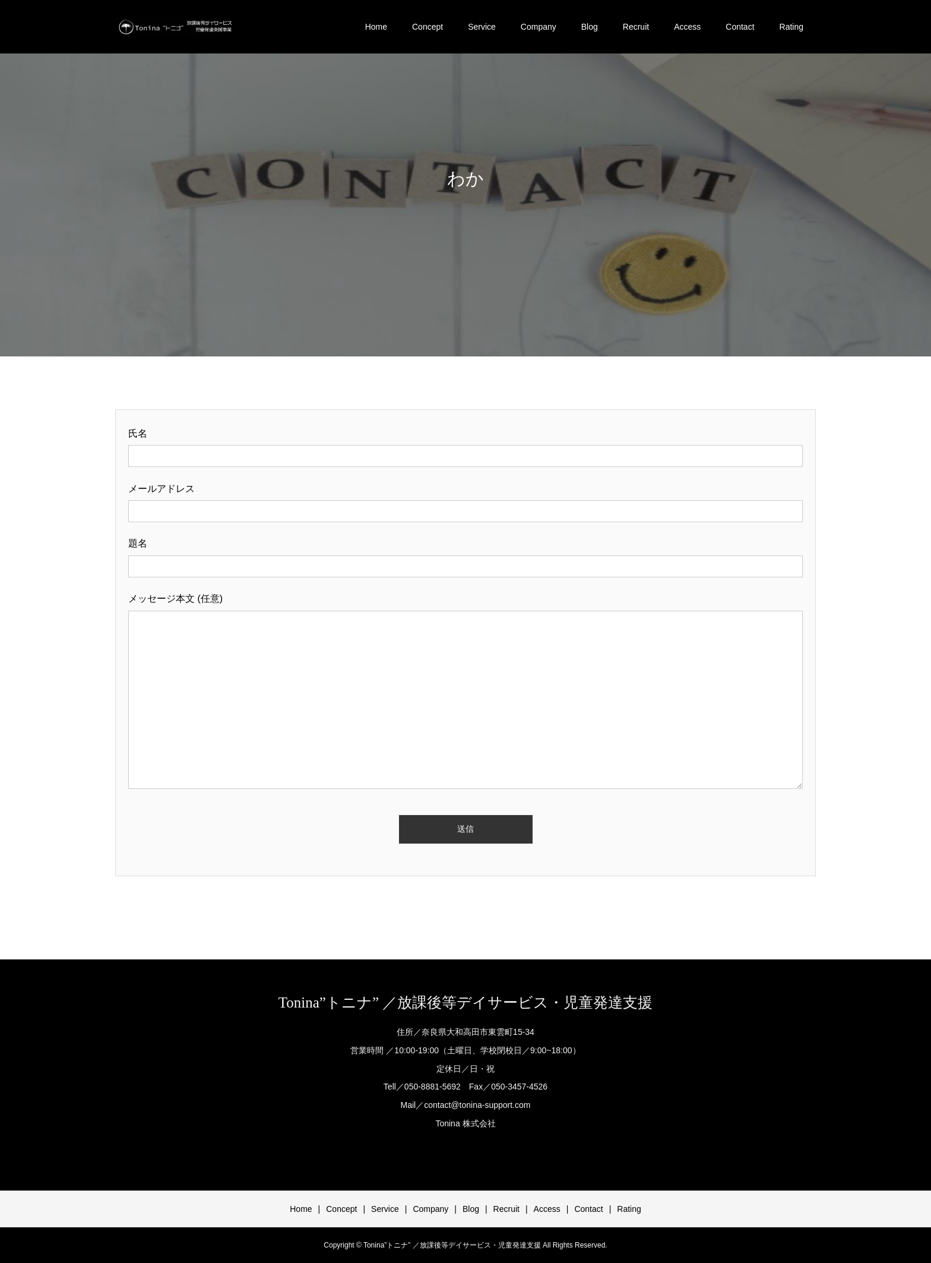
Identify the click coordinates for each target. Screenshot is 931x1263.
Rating (791, 26)
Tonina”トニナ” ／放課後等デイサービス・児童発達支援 (465, 1002)
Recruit (636, 26)
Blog (589, 26)
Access (687, 26)
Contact (740, 26)
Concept (427, 26)
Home (376, 26)
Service (482, 26)
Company (538, 26)
